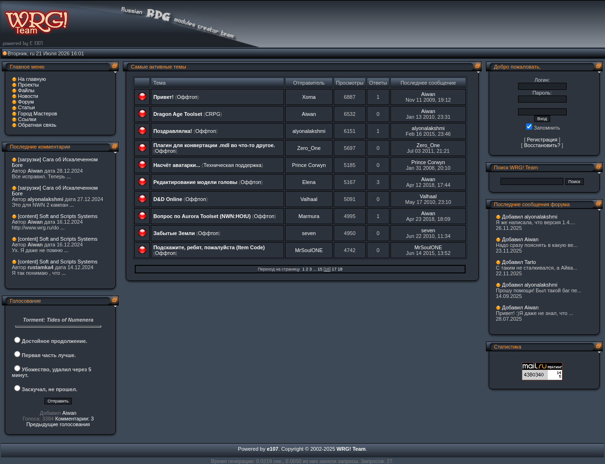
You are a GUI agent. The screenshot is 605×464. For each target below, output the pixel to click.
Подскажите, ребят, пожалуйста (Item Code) (209, 247)
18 (340, 269)
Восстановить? (542, 145)
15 (320, 269)
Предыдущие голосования (58, 424)
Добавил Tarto (519, 262)
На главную (32, 79)
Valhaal (309, 199)
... (69, 176)
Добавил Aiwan (520, 239)
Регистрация (542, 139)
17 (334, 269)
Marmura (309, 216)
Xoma (309, 97)
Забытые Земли (174, 233)
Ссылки (27, 119)
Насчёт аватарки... (176, 165)
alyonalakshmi (309, 131)
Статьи (26, 107)
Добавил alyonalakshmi (529, 216)
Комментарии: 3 (74, 418)
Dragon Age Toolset (177, 114)
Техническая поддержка (232, 165)
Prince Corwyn (309, 165)
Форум (26, 102)
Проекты (28, 85)
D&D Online (167, 199)
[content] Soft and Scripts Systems (57, 216)
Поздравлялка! (172, 131)
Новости (28, 96)
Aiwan (69, 413)
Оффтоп (187, 97)
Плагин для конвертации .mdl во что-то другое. (214, 145)
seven (309, 233)
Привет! (163, 97)
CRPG (212, 114)
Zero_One (309, 148)
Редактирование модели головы (195, 182)
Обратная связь (37, 125)
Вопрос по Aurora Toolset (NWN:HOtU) (202, 216)
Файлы (26, 90)
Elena (308, 182)
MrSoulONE (309, 250)
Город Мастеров (37, 113)
